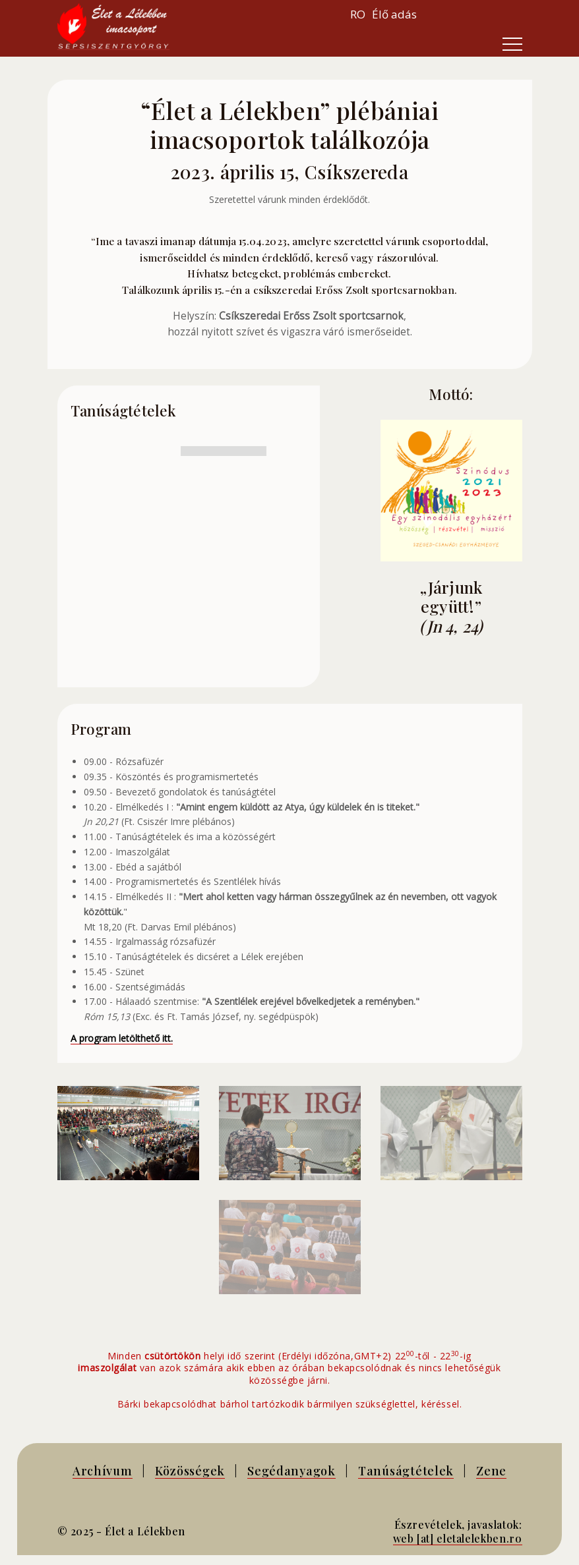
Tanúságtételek (406, 1470)
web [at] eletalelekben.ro (457, 1538)
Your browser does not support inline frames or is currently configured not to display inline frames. (466, 14)
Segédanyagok (291, 1470)
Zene (491, 1470)
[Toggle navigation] (512, 44)
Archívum (103, 1470)
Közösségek (190, 1470)
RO (357, 14)
